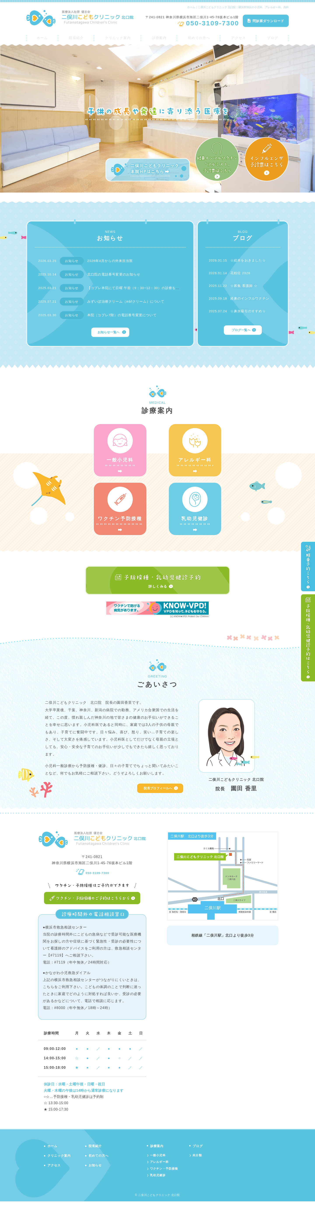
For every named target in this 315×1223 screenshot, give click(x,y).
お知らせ (96, 1185)
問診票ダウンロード (266, 21)
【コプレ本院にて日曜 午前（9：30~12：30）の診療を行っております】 (149, 288)
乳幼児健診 (158, 1196)
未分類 (200, 1175)
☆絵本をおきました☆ (249, 260)
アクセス (240, 36)
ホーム (41, 36)
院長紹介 (75, 36)
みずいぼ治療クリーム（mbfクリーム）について (128, 301)
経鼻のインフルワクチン (251, 298)
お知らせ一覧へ (108, 332)
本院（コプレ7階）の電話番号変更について (124, 315)
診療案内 (160, 36)
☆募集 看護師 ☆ (244, 286)
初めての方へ (200, 36)
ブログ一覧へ (241, 330)
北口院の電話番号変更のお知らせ (115, 274)
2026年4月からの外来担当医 (111, 261)
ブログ (273, 36)
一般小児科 (158, 1175)
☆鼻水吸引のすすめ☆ (249, 311)
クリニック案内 (117, 36)
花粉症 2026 (241, 273)
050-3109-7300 (93, 891)
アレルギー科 (160, 1182)
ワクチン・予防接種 (165, 1189)
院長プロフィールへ (156, 809)
